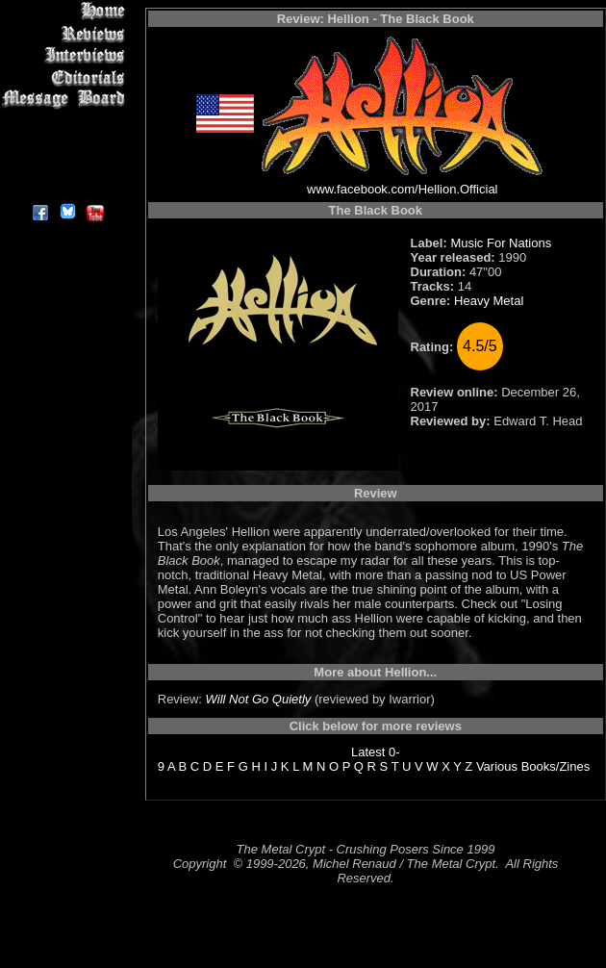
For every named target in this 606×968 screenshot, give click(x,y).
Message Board (67, 100)
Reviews (67, 33)
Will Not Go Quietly (259, 699)
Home (67, 11)
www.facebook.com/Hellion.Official (402, 189)
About (67, 188)
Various (497, 766)
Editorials (67, 77)
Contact (67, 166)
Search (67, 144)
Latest (368, 752)
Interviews (67, 55)
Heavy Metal (488, 300)
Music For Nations (500, 243)
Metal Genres (67, 122)
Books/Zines (556, 766)
